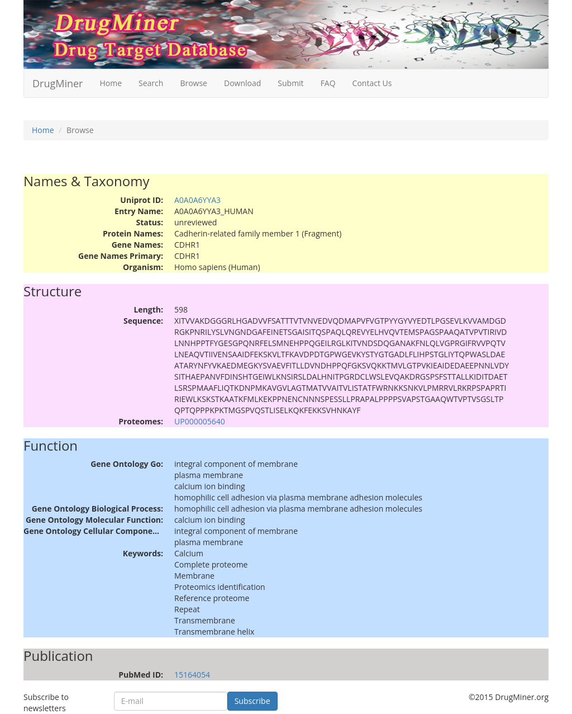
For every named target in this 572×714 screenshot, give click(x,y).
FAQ (328, 83)
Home (110, 83)
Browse (193, 83)
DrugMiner (57, 83)
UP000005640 (199, 421)
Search (151, 83)
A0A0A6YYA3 (197, 200)
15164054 (192, 674)
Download (242, 83)
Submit (290, 83)
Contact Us (372, 83)
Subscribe (252, 701)
